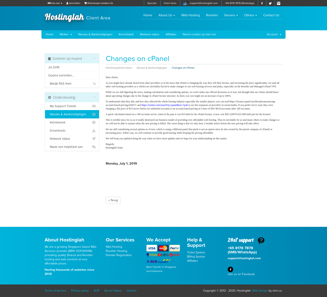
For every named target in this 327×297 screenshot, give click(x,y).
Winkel (66, 34)
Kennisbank (126, 34)
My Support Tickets (72, 106)
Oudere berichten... (61, 75)
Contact (131, 290)
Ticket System (196, 252)
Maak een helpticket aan (72, 146)
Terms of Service (55, 290)
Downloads (72, 130)
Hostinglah (78, 16)
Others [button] (250, 15)
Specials (152, 3)
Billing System (196, 256)
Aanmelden (73, 3)
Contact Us (271, 15)
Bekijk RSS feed (72, 83)
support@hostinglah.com (204, 3)
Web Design (260, 290)
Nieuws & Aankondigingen (95, 34)
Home (149, 15)
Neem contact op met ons (199, 34)
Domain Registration (119, 255)
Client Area (170, 3)
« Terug (113, 200)
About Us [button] (166, 15)
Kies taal (55, 3)
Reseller (212, 15)
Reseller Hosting (116, 251)
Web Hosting (190, 15)
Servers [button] (231, 15)
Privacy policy (80, 290)
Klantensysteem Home (119, 68)
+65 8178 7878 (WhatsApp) (239, 3)
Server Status (113, 290)
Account (274, 34)
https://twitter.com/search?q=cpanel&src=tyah (165, 105)
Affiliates (171, 34)
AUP (96, 290)
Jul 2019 (53, 67)
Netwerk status (149, 34)
